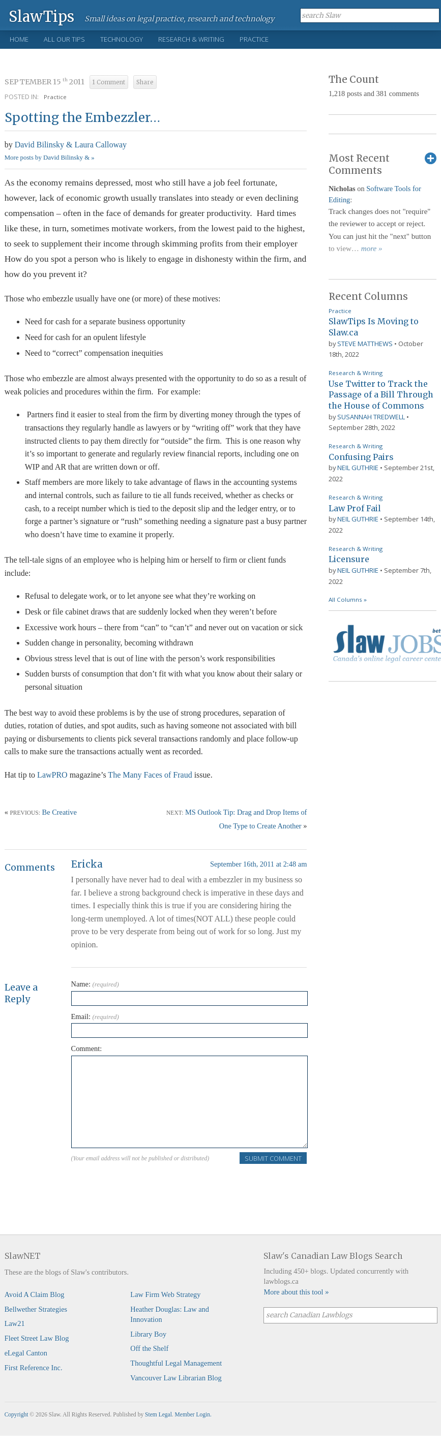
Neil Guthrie (357, 467)
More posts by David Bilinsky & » (50, 157)
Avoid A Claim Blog (35, 1294)
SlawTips (41, 16)
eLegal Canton (26, 1353)
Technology (121, 39)
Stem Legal (158, 1414)
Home (19, 39)
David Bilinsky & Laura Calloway (71, 144)
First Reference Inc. (34, 1368)
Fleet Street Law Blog (37, 1338)
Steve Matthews (365, 343)
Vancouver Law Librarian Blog (175, 1378)
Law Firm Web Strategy (165, 1294)
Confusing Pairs (361, 457)
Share (145, 82)
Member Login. (193, 1414)
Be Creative (59, 812)
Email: (95, 1016)
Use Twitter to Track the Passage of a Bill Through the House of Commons (381, 395)
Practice (254, 39)
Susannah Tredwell (371, 416)
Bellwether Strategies (36, 1309)
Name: (95, 984)
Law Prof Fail (355, 508)
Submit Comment (273, 1158)
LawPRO (52, 774)
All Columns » (348, 599)
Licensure (349, 559)
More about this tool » (296, 1292)
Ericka (87, 864)
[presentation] (148, 1185)
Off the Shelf (149, 1348)
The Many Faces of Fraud (150, 774)
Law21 (15, 1323)
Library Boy (148, 1334)
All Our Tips (64, 39)
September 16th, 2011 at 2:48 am (258, 864)
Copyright (16, 1414)
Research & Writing (191, 39)
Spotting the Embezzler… (82, 118)
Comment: (86, 1048)
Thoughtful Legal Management (176, 1363)
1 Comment (109, 82)
